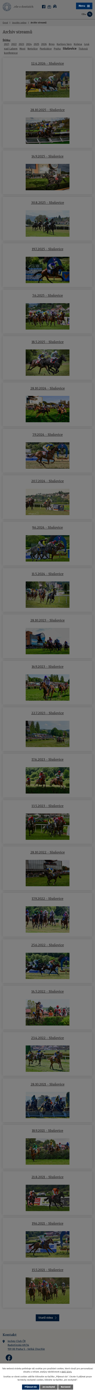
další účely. (66, 1372)
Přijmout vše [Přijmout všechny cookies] (31, 1387)
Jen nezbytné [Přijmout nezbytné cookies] (49, 1387)
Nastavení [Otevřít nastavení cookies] (65, 1387)
